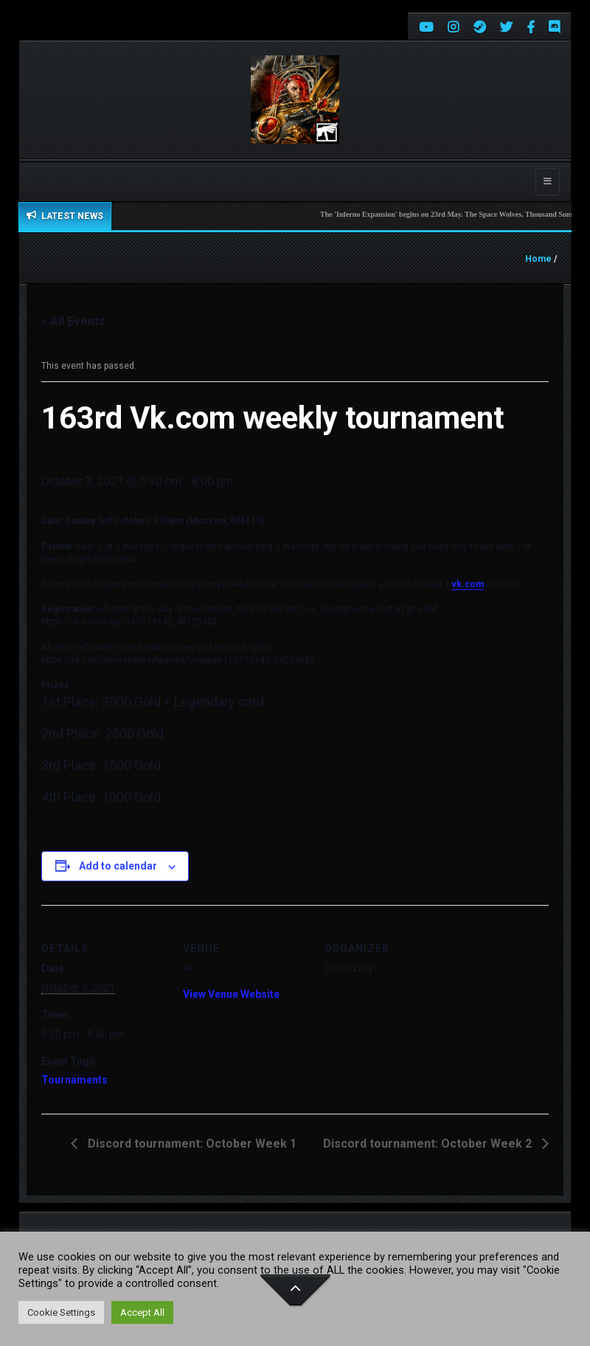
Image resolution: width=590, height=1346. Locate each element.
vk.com (467, 584)
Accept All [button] (142, 1312)
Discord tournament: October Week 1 (190, 1144)
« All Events (73, 321)
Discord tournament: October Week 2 (429, 1144)
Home (538, 259)
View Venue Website (231, 994)
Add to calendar (118, 866)
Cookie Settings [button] (61, 1312)
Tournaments (74, 1080)
